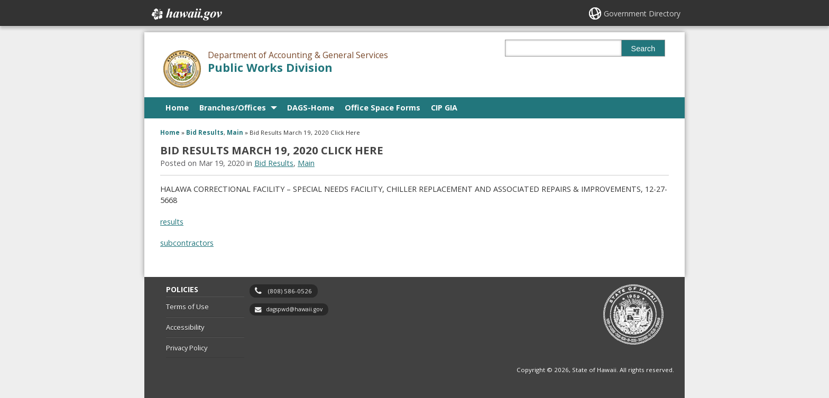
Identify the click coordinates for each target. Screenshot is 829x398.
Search (643, 48)
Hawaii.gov (186, 14)
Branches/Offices (232, 108)
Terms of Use (187, 306)
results (171, 222)
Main (235, 132)
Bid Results (205, 132)
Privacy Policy (186, 348)
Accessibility (185, 327)
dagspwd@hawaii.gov (294, 309)
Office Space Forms (382, 108)
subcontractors (187, 243)
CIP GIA (444, 108)
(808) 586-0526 (290, 291)
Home (177, 108)
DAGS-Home (310, 108)
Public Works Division (270, 67)
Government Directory (642, 13)
